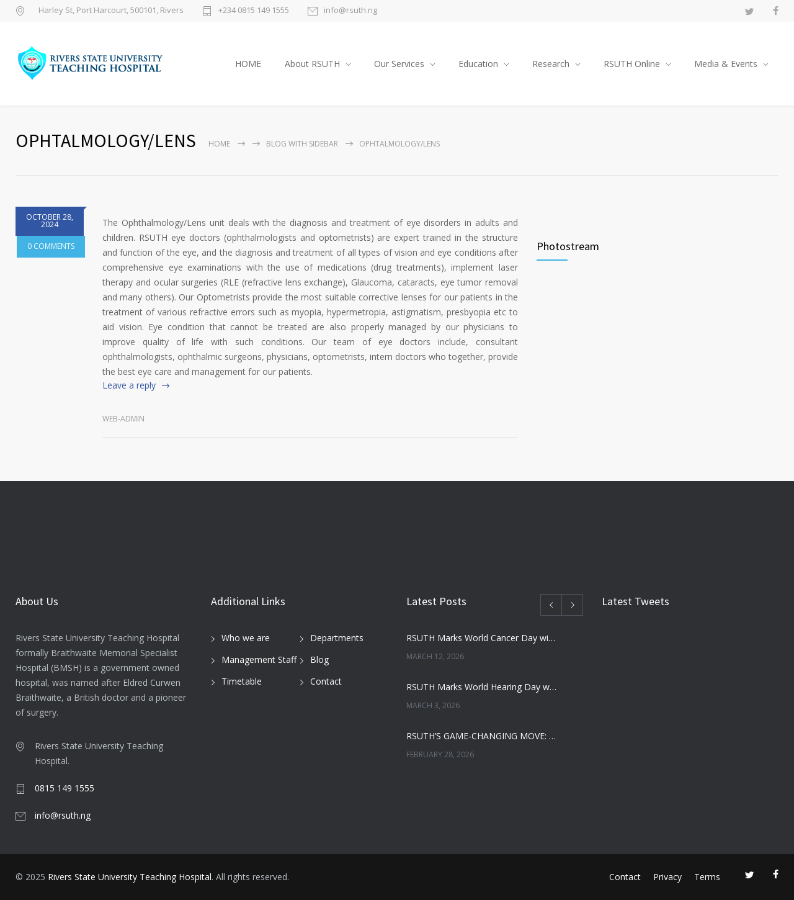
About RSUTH (312, 64)
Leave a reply (129, 385)
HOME (248, 64)
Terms (707, 877)
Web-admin (123, 418)
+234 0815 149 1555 (253, 11)
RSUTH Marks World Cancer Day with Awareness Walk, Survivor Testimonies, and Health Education (481, 638)
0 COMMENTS (49, 263)
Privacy (667, 877)
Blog (319, 659)
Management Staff (259, 659)
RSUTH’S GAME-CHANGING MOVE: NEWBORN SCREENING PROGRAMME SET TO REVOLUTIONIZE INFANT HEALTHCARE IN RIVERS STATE (481, 736)
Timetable (241, 681)
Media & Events (725, 64)
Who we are (245, 638)
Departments (337, 638)
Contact (326, 681)
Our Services (399, 64)
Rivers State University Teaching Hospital (130, 877)
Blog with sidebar (302, 143)
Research (550, 64)
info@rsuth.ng (350, 11)
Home (219, 143)
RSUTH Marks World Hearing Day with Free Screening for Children (481, 687)
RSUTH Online (632, 64)
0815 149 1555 (64, 788)
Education (478, 64)
